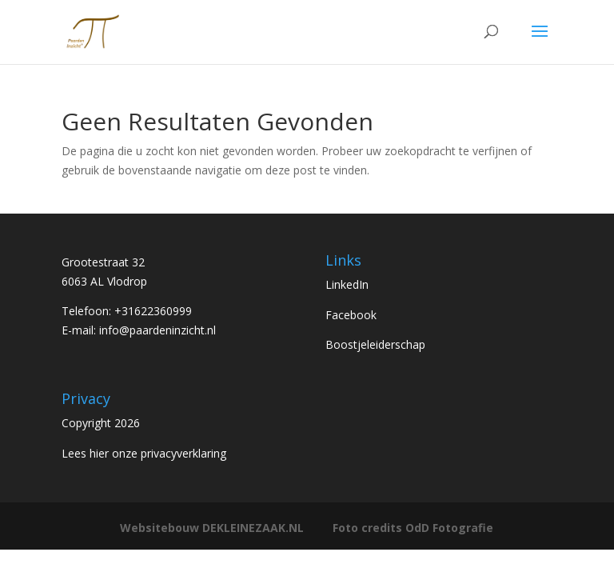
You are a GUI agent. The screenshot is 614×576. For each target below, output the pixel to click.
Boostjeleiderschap (375, 344)
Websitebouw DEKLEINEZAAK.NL (212, 527)
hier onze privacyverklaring (158, 453)
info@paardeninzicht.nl (157, 330)
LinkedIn (347, 284)
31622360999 (157, 310)
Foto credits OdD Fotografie (413, 527)
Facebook (351, 314)
